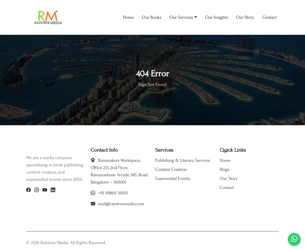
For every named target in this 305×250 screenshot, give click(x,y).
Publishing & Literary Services (182, 160)
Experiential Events (172, 178)
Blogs (224, 169)
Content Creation (171, 169)
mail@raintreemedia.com (121, 203)
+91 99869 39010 (113, 193)
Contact (227, 187)
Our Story (229, 178)
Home (225, 160)
